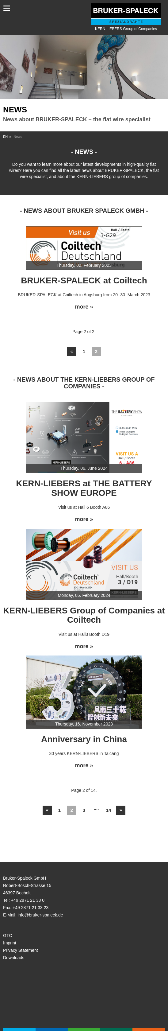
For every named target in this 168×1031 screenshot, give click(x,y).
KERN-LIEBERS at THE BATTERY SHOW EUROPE (84, 488)
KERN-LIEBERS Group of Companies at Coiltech (84, 615)
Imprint (9, 942)
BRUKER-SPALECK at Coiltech (84, 280)
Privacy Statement (20, 950)
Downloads (13, 957)
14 (108, 810)
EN (5, 136)
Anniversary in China (84, 739)
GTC (7, 935)
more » (84, 307)
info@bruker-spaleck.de (40, 914)
